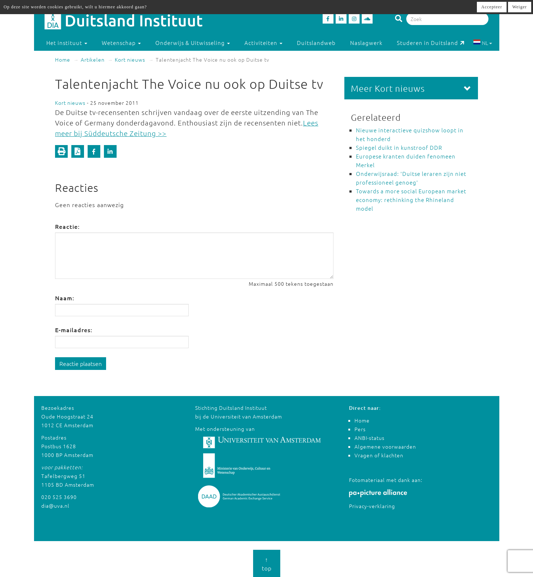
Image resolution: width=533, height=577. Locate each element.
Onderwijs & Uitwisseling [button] (192, 42)
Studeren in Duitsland (431, 42)
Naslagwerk (366, 42)
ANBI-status (369, 437)
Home (62, 59)
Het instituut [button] (66, 42)
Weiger (519, 6)
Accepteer (491, 6)
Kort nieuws (130, 59)
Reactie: (67, 226)
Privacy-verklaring (372, 506)
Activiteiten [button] (263, 42)
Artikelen (93, 59)
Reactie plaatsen (80, 363)
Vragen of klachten (378, 455)
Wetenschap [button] (121, 42)
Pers (360, 429)
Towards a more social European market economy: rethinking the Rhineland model (411, 199)
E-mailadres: (73, 330)
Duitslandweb (316, 42)
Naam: (64, 298)
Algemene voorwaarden (385, 446)
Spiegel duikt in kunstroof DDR (399, 147)
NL (482, 42)
